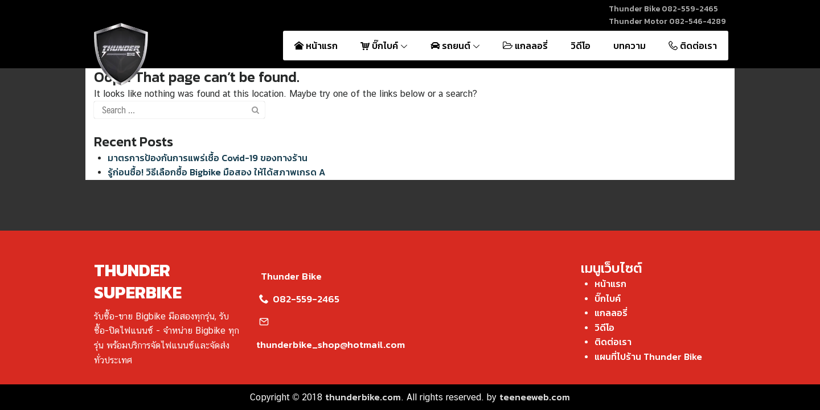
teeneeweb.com (534, 397)
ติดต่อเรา (693, 45)
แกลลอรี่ (525, 45)
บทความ (629, 45)
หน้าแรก (316, 45)
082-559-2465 (690, 9)
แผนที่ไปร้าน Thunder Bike (648, 356)
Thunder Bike (289, 276)
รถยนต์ (455, 45)
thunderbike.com (363, 397)
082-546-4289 (697, 21)
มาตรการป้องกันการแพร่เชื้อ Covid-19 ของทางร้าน (208, 158)
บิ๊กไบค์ (384, 45)
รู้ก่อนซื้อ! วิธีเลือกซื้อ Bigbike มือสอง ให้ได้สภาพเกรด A (216, 172)
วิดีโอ (581, 45)
